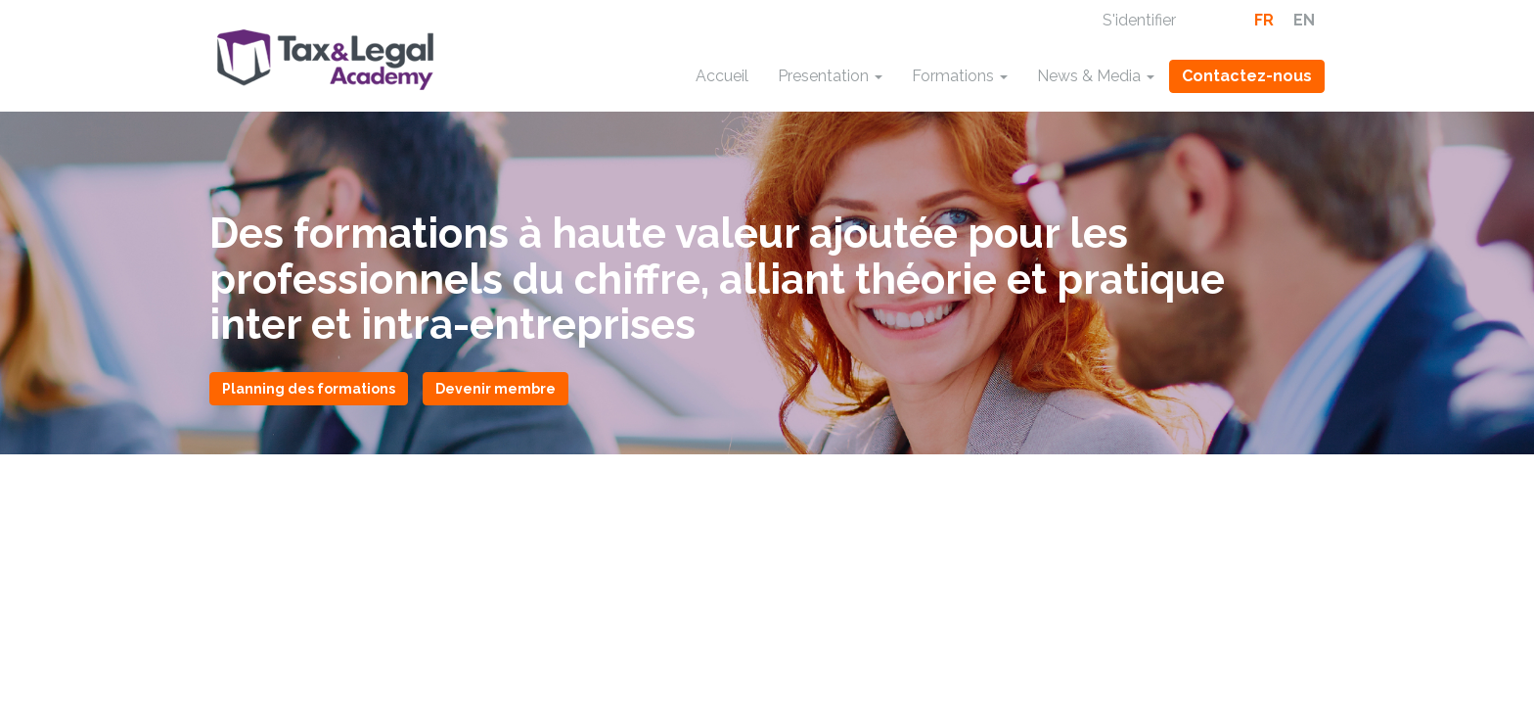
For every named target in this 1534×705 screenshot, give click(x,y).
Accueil (722, 76)
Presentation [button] (830, 76)
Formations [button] (960, 76)
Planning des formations (308, 389)
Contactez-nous (1247, 76)
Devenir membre (495, 389)
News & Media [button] (1095, 76)
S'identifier (1139, 20)
